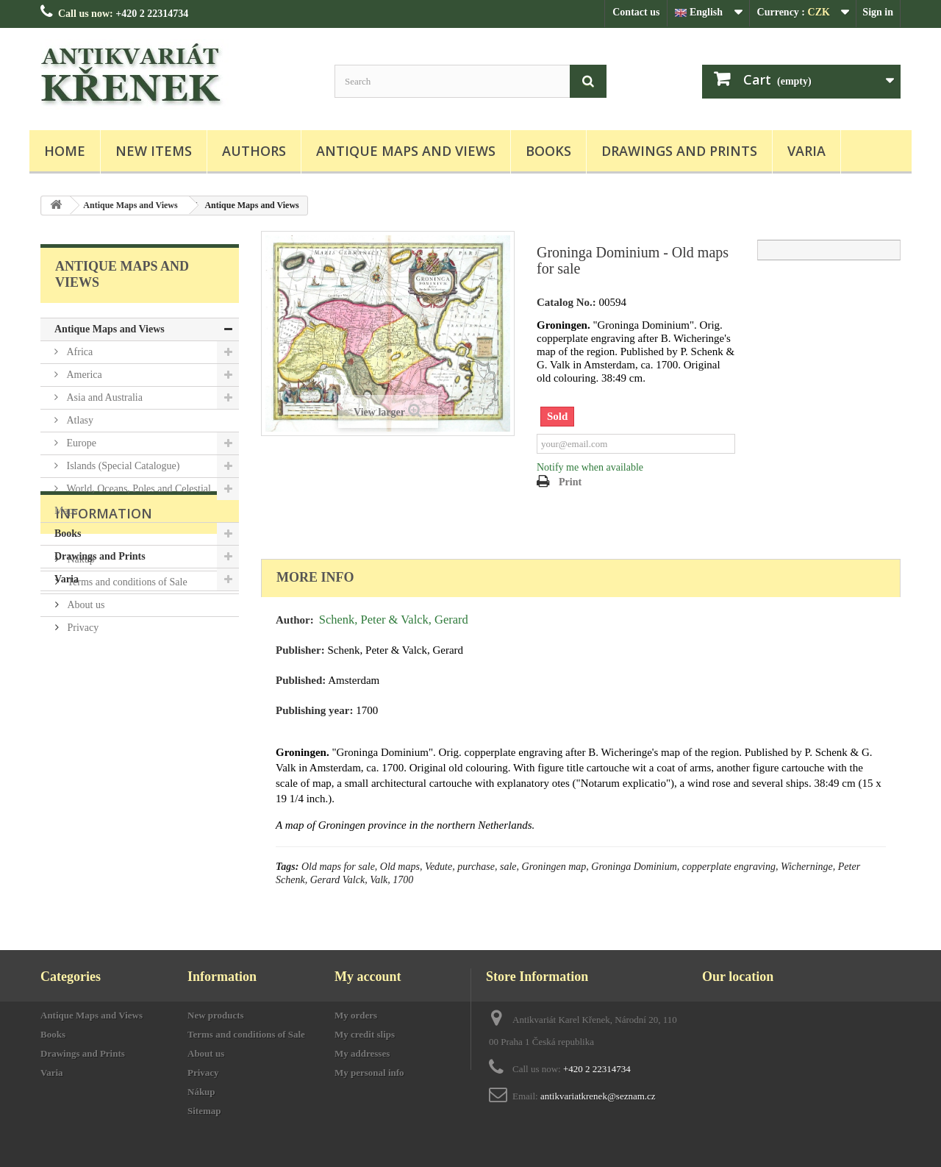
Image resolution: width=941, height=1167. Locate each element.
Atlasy (78, 420)
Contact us (635, 12)
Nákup (80, 675)
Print (570, 482)
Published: (301, 680)
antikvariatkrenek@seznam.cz (598, 1096)
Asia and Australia (103, 397)
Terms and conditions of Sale (126, 698)
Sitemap (204, 1110)
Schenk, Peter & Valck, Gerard (393, 620)
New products (215, 1015)
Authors (254, 151)
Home (64, 151)
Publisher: (300, 650)
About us (84, 721)
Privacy (82, 743)
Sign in (877, 12)
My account (367, 976)
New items (153, 151)
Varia (806, 151)
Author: (295, 620)
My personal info (369, 1072)
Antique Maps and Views (405, 151)
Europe (80, 443)
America (83, 374)
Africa (78, 351)
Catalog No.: (566, 302)
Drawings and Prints (679, 151)
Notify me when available (590, 467)
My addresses (362, 1053)
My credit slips (364, 1034)
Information (103, 635)
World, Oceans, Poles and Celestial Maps (132, 499)
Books (548, 151)
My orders (355, 1015)
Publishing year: (314, 710)
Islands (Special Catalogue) (121, 465)
